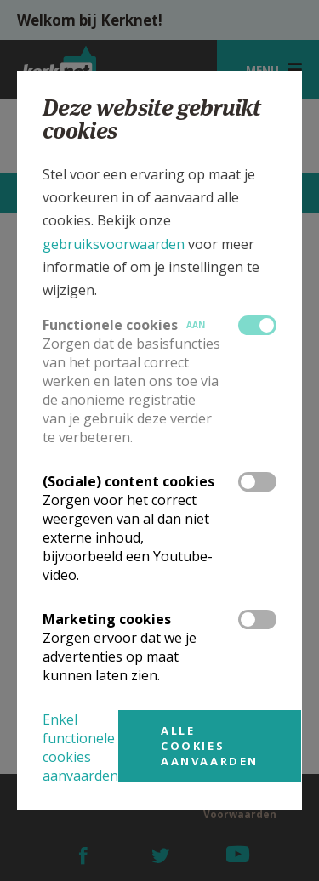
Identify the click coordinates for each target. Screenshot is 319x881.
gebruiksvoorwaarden (114, 244)
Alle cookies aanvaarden (210, 746)
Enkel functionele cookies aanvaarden (80, 747)
